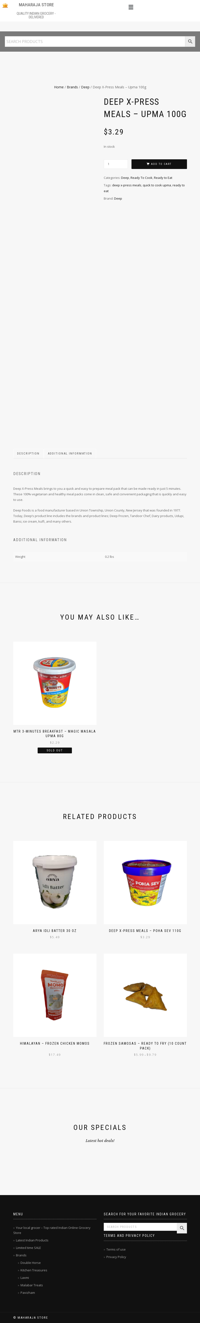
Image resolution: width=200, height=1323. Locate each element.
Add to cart (161, 164)
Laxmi (25, 1277)
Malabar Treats (32, 1285)
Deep (85, 87)
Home (59, 87)
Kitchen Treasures (34, 1270)
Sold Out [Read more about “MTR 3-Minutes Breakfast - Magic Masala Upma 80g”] (55, 750)
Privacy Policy (116, 1257)
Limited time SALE (28, 1248)
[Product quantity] (116, 164)
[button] (131, 7)
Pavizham (28, 1292)
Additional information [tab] (70, 453)
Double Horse (31, 1262)
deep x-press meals (126, 185)
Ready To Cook (141, 177)
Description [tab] (28, 453)
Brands (72, 87)
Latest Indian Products (32, 1240)
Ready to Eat (163, 177)
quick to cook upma (157, 185)
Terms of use (116, 1249)
